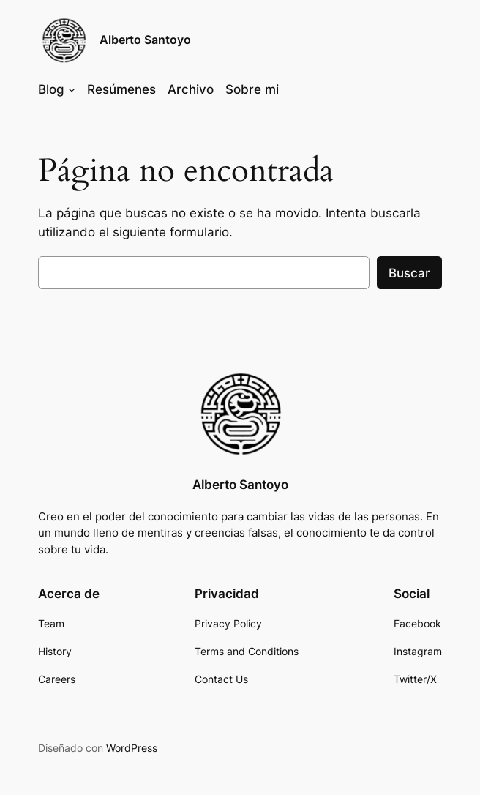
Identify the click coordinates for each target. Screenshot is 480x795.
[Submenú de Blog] (71, 89)
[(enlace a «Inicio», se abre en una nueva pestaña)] (240, 413)
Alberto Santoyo (145, 40)
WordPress (131, 748)
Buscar (409, 273)
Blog (51, 89)
